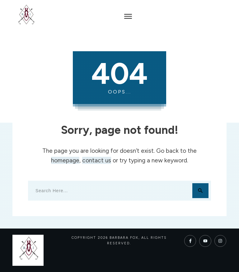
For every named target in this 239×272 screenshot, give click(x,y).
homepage (65, 160)
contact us (96, 160)
